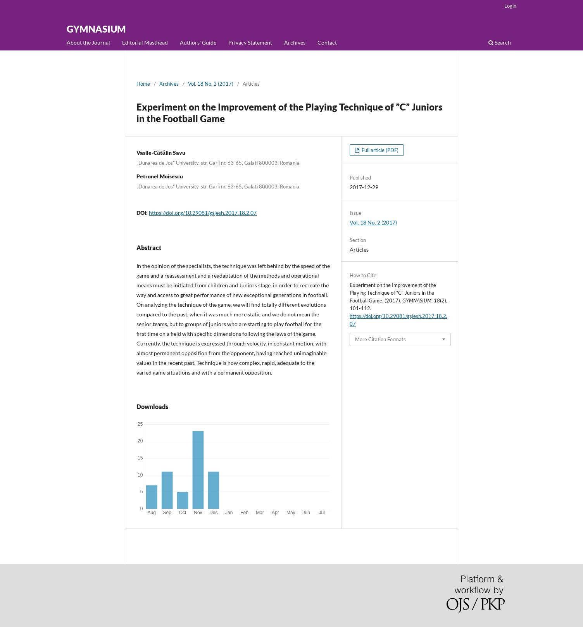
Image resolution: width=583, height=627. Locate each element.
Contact (327, 42)
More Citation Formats (380, 339)
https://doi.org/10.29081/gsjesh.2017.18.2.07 (203, 212)
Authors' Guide (198, 42)
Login (510, 6)
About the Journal (88, 42)
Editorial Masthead (145, 42)
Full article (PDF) (379, 150)
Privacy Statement (250, 42)
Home (143, 84)
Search (499, 42)
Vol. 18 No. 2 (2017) (210, 84)
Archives (294, 42)
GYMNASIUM (96, 29)
